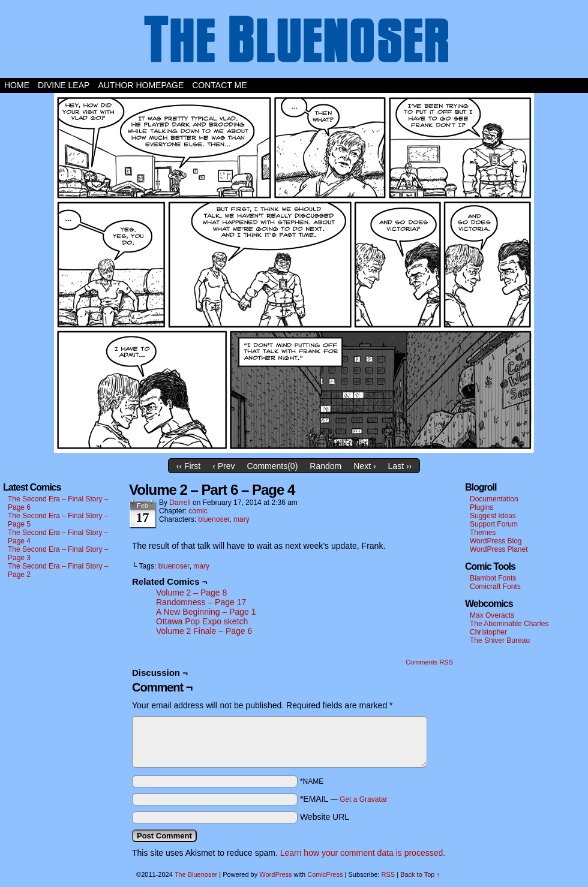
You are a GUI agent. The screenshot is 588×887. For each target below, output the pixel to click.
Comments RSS (429, 662)
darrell (179, 502)
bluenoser (213, 519)
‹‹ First (188, 466)
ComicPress (325, 874)
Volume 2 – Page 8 (191, 592)
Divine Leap (63, 85)
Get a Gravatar (363, 799)
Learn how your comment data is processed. (362, 853)
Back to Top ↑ (420, 874)
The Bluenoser (294, 42)
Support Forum (494, 524)
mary (241, 519)
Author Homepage (141, 85)
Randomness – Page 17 (201, 602)
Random (325, 466)
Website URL (324, 817)
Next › (364, 466)
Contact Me (219, 85)
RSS (388, 874)
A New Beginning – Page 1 (206, 612)
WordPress (275, 874)
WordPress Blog (495, 541)
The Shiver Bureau (500, 640)
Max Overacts (492, 615)
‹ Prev (223, 466)
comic (197, 511)
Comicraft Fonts (495, 586)
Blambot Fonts (493, 578)
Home (16, 85)
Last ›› (400, 466)
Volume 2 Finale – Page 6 (204, 631)
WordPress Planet (499, 549)
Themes (483, 532)
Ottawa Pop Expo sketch (202, 621)
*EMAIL (344, 799)
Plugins (481, 507)
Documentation (494, 499)
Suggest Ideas (493, 516)
